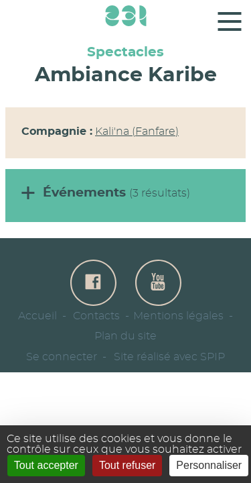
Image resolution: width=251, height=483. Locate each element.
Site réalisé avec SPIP (169, 357)
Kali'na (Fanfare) (137, 131)
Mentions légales (178, 316)
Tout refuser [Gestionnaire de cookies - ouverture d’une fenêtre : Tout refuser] (127, 465)
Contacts (96, 316)
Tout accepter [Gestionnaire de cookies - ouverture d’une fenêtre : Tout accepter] (46, 465)
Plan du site (125, 336)
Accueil (37, 316)
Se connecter (61, 357)
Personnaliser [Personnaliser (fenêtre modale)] (209, 465)
